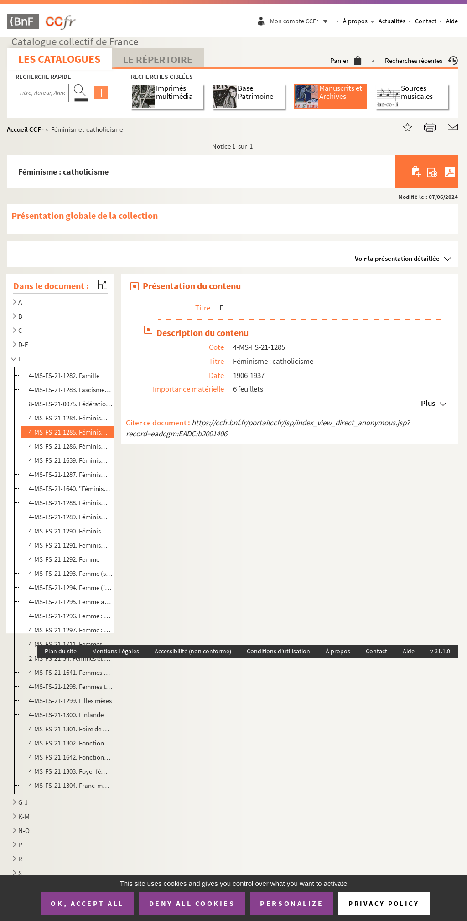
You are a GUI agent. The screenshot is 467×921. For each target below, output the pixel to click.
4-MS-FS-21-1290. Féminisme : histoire (71, 531)
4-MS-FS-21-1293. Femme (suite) (71, 573)
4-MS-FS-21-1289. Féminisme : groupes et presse (71, 516)
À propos (355, 21)
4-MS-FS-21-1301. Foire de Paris (71, 728)
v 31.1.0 (440, 651)
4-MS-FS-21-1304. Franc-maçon (71, 785)
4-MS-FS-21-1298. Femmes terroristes (71, 686)
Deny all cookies (192, 903)
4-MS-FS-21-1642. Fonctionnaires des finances (71, 757)
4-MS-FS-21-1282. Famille (64, 375)
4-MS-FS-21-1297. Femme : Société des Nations (71, 630)
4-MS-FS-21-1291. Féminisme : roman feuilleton (71, 545)
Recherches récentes (421, 60)
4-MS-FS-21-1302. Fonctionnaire (71, 743)
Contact (425, 21)
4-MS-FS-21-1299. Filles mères (70, 700)
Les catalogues (59, 59)
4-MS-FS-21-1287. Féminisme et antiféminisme (71, 474)
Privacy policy (383, 903)
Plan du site (61, 651)
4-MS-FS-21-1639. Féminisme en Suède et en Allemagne (71, 460)
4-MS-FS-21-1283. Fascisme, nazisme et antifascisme (71, 389)
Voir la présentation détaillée (397, 258)
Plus (428, 403)
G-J (23, 802)
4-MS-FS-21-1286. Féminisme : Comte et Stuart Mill (71, 446)
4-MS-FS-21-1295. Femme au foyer (71, 601)
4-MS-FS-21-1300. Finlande (66, 714)
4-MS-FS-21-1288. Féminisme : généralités (71, 502)
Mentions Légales (115, 651)
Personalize (291, 903)
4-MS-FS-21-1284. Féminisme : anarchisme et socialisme (71, 418)
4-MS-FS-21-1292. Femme (64, 559)
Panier (346, 60)
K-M (24, 816)
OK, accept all (87, 903)
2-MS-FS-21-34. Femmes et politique (71, 658)
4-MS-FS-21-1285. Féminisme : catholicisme (71, 432)
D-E (23, 344)
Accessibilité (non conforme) (193, 651)
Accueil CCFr (25, 129)
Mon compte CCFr (301, 21)
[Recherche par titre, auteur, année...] (42, 93)
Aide (452, 21)
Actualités (392, 21)
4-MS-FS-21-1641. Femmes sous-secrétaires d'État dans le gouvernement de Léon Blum (71, 672)
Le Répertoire (157, 59)
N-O (24, 830)
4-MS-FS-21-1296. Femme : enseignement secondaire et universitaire (71, 615)
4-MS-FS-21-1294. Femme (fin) (71, 587)
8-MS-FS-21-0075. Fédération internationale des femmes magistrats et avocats (71, 403)
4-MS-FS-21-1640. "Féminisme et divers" (71, 488)
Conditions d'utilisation (278, 651)
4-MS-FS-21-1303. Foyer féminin (71, 771)
